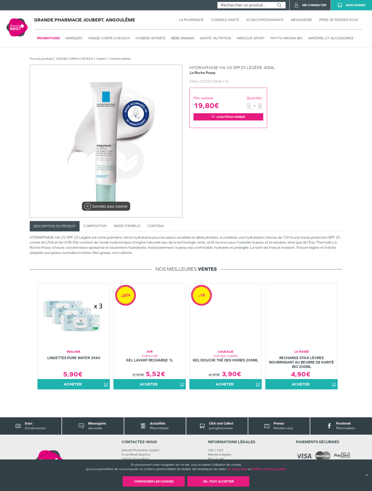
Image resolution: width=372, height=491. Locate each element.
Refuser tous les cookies (269, 469)
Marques (74, 38)
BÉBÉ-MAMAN (182, 38)
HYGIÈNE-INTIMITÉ (151, 38)
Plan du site (216, 459)
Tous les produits (41, 59)
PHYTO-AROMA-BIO (286, 38)
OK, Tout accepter (218, 481)
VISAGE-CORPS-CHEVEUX (109, 38)
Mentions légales (219, 454)
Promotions (48, 38)
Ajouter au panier (228, 117)
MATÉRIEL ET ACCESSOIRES (330, 38)
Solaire (101, 59)
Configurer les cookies (154, 481)
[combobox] (245, 5)
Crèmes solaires (120, 59)
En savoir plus (237, 469)
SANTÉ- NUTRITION (215, 38)
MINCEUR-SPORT (251, 38)
